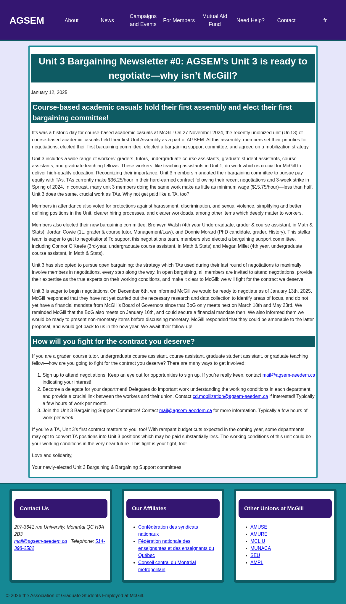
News (107, 20)
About (71, 20)
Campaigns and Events (143, 20)
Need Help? (250, 20)
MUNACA (260, 548)
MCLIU (257, 541)
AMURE (259, 534)
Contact (286, 20)
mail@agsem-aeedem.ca (289, 375)
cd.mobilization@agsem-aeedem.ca (230, 396)
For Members (179, 20)
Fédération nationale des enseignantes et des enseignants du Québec (176, 548)
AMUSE (258, 526)
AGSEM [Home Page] (26, 20)
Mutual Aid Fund (214, 20)
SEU (255, 555)
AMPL (256, 562)
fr (325, 20)
